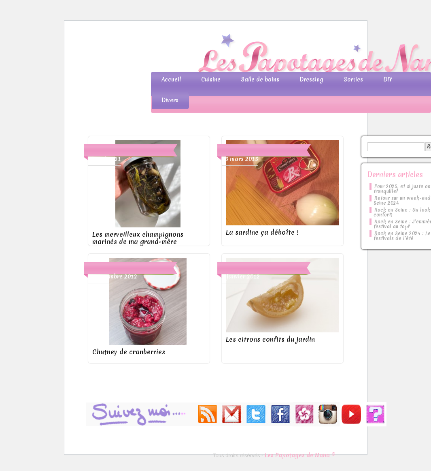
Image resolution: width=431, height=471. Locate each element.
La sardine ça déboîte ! (262, 232)
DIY (387, 79)
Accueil (171, 79)
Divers (169, 100)
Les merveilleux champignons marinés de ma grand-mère (137, 238)
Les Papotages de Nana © (300, 455)
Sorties (353, 79)
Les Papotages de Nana (269, 55)
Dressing (311, 79)
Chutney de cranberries (128, 351)
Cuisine (211, 79)
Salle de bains (260, 79)
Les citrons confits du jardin (270, 339)
